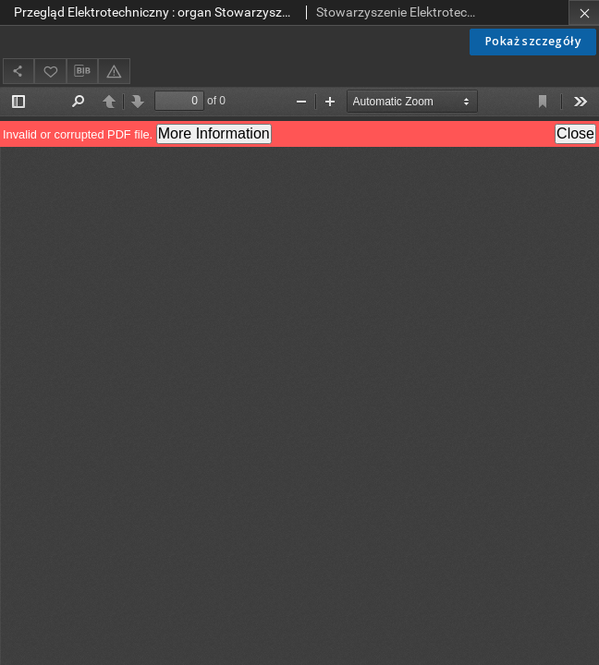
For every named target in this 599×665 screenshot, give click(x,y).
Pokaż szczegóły (532, 41)
